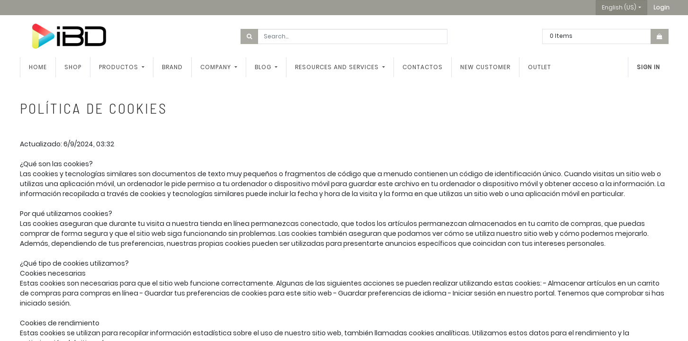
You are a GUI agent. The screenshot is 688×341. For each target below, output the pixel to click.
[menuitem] (37, 67)
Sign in (648, 67)
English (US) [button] (619, 7)
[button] (661, 7)
